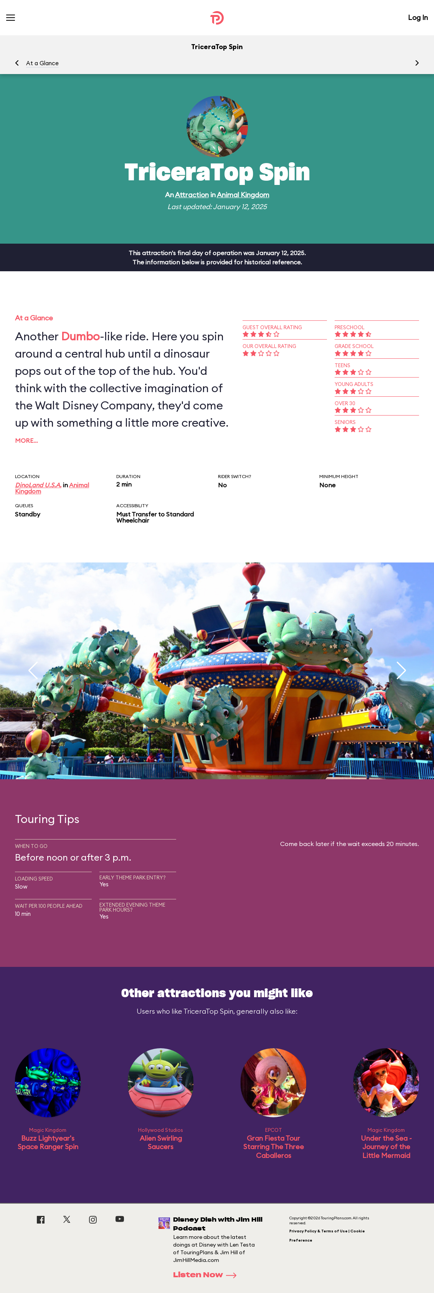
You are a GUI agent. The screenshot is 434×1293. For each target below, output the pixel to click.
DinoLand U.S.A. (38, 485)
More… (26, 440)
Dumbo (80, 336)
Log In (418, 17)
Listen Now (207, 1275)
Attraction (192, 194)
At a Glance (42, 63)
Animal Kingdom (243, 194)
